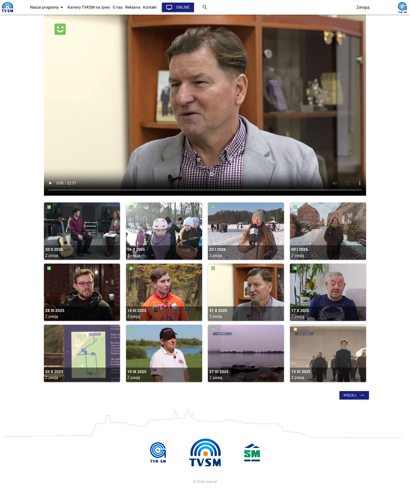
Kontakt (150, 7)
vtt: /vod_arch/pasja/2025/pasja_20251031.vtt (205, 105)
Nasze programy (47, 7)
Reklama (132, 7)
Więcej (354, 395)
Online (178, 7)
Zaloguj (362, 7)
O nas (118, 7)
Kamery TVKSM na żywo (88, 7)
